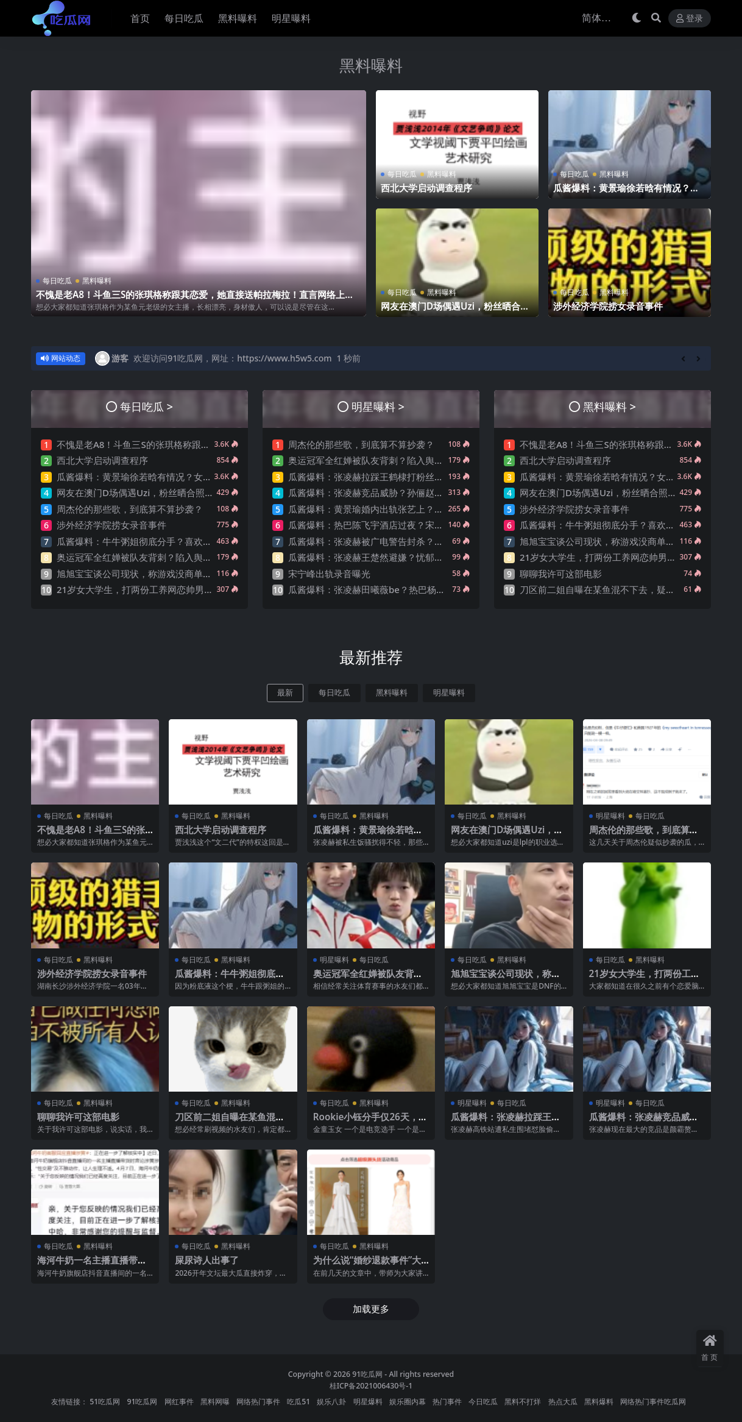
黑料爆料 (598, 1401)
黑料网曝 (215, 1401)
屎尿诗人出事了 (207, 1260)
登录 (689, 18)
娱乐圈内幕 (407, 1401)
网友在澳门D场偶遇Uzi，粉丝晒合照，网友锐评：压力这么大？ (450, 311)
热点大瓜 (563, 1401)
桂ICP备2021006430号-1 (371, 1386)
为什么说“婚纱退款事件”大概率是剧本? (367, 1265)
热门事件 (447, 1401)
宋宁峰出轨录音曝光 (329, 573)
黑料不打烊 (522, 1401)
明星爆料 (368, 1401)
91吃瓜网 (367, 1374)
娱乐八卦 (331, 1401)
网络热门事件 (258, 1401)
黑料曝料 (371, 65)
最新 (285, 692)
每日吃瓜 (57, 281)
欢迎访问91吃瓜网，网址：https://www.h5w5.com (232, 358)
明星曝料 (449, 692)
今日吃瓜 (483, 1401)
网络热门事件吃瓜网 (653, 1401)
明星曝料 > (378, 406)
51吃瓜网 (105, 1401)
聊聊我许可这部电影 (561, 573)
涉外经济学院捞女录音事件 (608, 306)
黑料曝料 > (609, 406)
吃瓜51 (298, 1401)
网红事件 (179, 1401)
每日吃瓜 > (146, 406)
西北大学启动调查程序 (426, 188)
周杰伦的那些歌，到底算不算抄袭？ (130, 509)
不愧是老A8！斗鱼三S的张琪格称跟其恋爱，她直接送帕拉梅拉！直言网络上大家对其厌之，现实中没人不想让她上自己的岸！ (195, 299)
